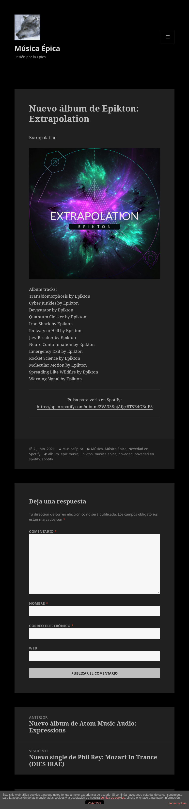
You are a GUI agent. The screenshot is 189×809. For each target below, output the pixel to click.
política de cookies (113, 797)
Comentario (43, 531)
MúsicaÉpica (73, 448)
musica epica (105, 454)
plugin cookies (177, 803)
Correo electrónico (51, 625)
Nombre (38, 603)
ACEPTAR (94, 802)
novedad (125, 454)
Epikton (86, 454)
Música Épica (37, 48)
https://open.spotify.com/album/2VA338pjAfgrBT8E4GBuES (95, 406)
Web (33, 648)
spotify (47, 459)
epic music (70, 454)
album (53, 454)
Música (97, 448)
